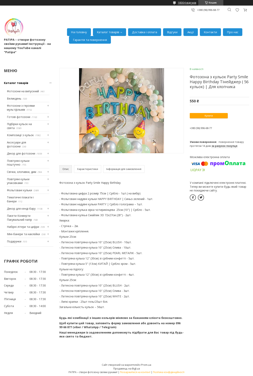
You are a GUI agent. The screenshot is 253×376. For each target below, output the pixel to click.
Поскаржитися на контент (135, 372)
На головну (79, 32)
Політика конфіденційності (168, 372)
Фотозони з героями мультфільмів (21, 107)
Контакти (210, 32)
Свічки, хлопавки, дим (21, 172)
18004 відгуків (187, 3)
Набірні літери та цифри (23, 227)
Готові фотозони (18, 117)
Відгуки (172, 32)
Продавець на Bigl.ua (126, 368)
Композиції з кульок (20, 135)
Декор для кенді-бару (21, 208)
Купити (209, 115)
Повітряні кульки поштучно (18, 163)
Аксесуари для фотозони (16, 144)
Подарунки (14, 241)
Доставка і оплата (144, 32)
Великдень (14, 98)
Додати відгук (237, 10)
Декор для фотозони (21, 153)
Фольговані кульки (19, 190)
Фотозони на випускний (23, 91)
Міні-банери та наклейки (23, 234)
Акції (190, 32)
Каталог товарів (108, 32)
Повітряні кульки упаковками (18, 181)
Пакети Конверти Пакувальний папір (19, 217)
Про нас (232, 32)
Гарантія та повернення (90, 40)
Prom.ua (146, 365)
